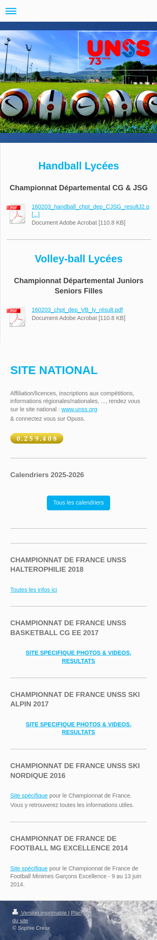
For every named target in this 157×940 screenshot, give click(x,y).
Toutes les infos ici (33, 589)
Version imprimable (40, 913)
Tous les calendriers (78, 502)
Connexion (132, 912)
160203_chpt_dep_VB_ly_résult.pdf (77, 310)
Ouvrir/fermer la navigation (78, 11)
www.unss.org (79, 409)
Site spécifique (29, 795)
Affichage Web (127, 920)
